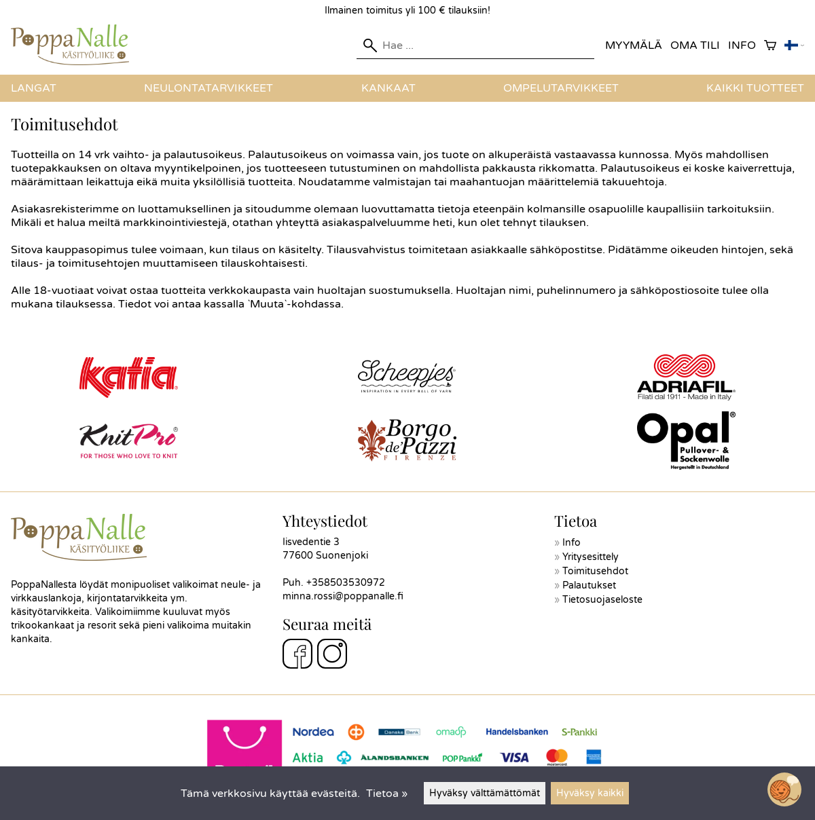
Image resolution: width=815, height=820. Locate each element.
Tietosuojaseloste (602, 599)
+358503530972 (345, 583)
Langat (33, 88)
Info (742, 45)
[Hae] (475, 45)
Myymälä (633, 45)
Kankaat (388, 88)
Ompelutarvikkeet (561, 88)
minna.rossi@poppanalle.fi (343, 596)
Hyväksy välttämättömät (484, 793)
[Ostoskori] (770, 46)
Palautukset (589, 585)
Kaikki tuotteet (755, 88)
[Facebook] (297, 656)
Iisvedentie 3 (311, 542)
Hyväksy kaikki (589, 793)
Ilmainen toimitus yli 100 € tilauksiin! (407, 10)
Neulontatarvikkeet (208, 88)
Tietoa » (387, 793)
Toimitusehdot (595, 571)
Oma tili (695, 45)
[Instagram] (332, 656)
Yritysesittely (590, 557)
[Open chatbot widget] (784, 789)
